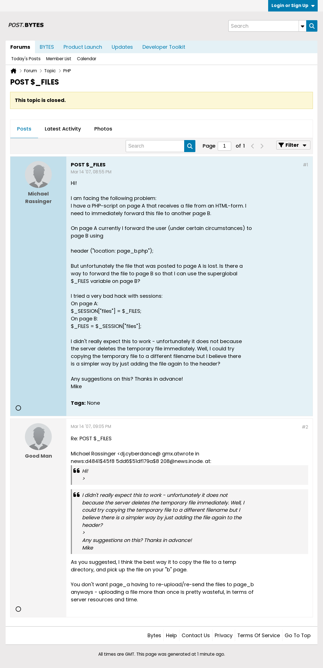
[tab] (24, 129)
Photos (103, 128)
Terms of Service (258, 635)
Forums (20, 46)
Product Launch (83, 46)
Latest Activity (63, 128)
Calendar (86, 59)
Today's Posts (26, 59)
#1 (305, 165)
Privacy (224, 635)
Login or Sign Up (293, 5)
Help (171, 635)
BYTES (47, 46)
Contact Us (196, 635)
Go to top (298, 635)
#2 (305, 427)
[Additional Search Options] (302, 26)
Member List (58, 59)
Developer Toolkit (163, 46)
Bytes (154, 635)
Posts (24, 128)
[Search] (267, 26)
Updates (122, 46)
